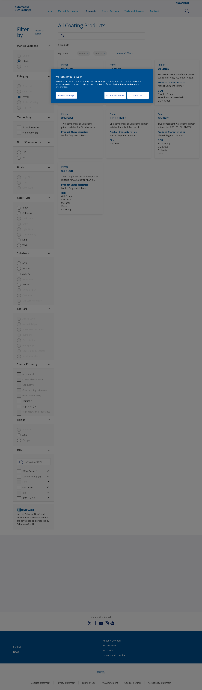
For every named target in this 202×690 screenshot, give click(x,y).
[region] (102, 86)
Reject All (138, 95)
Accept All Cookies (115, 95)
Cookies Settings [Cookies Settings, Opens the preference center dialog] (66, 95)
